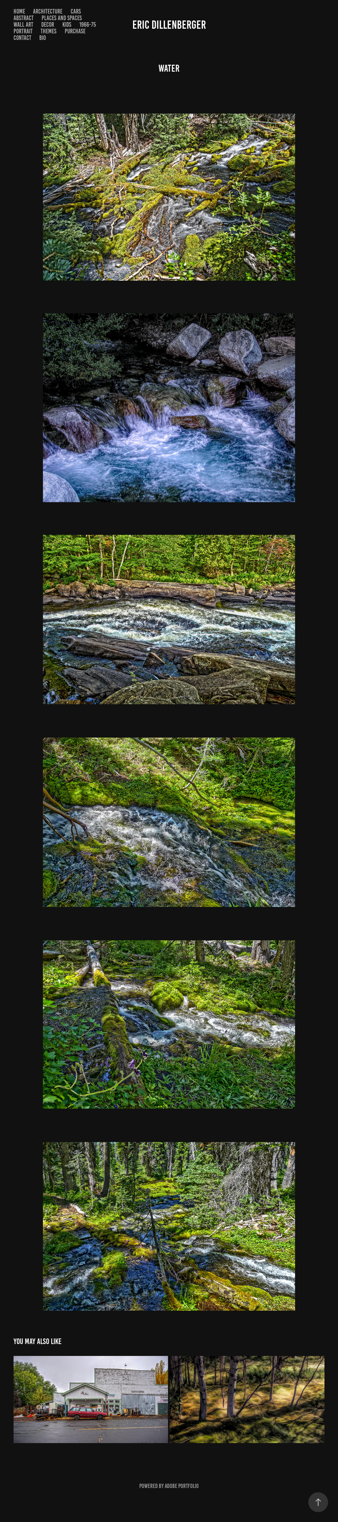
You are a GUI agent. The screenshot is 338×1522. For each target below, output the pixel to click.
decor (47, 24)
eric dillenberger (169, 24)
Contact (22, 37)
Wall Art (23, 24)
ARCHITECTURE (47, 11)
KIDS (66, 24)
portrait (23, 31)
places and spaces (62, 18)
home (19, 11)
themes (48, 31)
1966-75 (87, 24)
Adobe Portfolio (182, 1486)
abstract (24, 18)
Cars (76, 11)
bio (42, 37)
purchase (75, 31)
